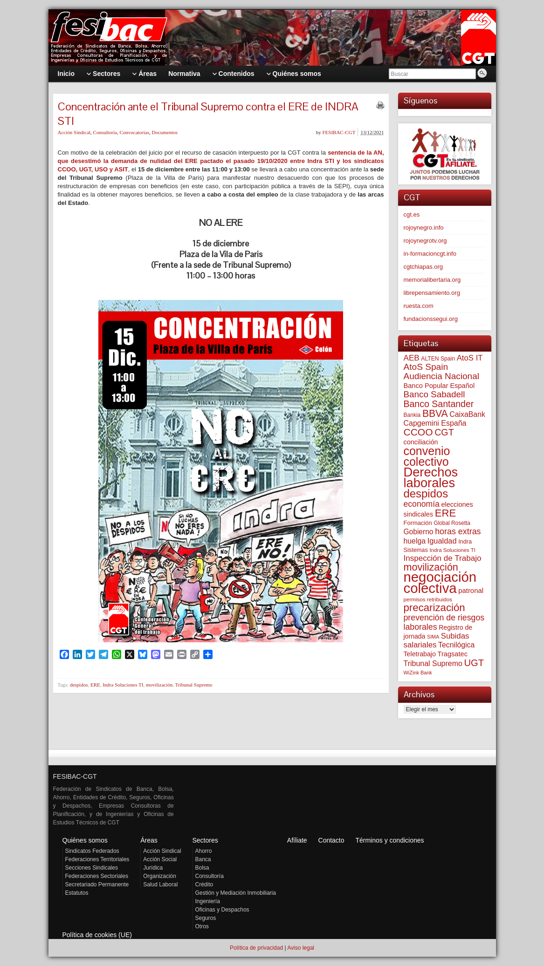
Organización (159, 876)
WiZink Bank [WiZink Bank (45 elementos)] (418, 672)
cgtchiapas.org (423, 266)
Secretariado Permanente (97, 884)
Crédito (204, 884)
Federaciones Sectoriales (96, 876)
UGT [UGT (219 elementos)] (474, 663)
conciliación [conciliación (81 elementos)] (421, 442)
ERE (95, 684)
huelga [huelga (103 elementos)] (415, 541)
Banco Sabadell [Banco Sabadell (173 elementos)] (434, 394)
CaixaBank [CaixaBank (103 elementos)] (467, 414)
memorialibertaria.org (432, 279)
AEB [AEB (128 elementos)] (412, 358)
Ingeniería (207, 901)
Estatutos (77, 893)
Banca (203, 859)
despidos (79, 684)
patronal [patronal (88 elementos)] (470, 590)
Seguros (205, 918)
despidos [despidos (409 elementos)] (426, 493)
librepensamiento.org (432, 292)
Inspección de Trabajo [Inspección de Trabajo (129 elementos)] (443, 558)
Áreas (149, 840)
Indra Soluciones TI (123, 684)
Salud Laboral (160, 884)
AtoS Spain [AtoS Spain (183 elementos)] (426, 367)
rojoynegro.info (424, 227)
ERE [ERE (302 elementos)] (445, 513)
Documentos (164, 132)
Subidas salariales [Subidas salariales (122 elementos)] (436, 640)
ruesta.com (419, 305)
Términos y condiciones (389, 840)
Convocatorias (134, 132)
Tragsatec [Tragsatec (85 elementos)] (453, 654)
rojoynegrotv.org (425, 240)
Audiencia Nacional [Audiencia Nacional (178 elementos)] (441, 376)
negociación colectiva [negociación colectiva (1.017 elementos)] (440, 582)
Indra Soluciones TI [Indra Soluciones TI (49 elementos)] (452, 550)
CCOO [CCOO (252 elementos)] (418, 432)
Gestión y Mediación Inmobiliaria (235, 893)
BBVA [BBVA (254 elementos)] (435, 413)
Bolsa (202, 867)
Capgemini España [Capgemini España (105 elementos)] (435, 423)
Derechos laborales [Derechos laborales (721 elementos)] (431, 477)
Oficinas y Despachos (222, 909)
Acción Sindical (74, 132)
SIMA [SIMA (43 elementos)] (433, 636)
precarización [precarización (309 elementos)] (434, 607)
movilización (159, 684)
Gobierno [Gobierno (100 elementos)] (419, 532)
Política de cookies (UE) (97, 935)
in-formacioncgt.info (430, 253)
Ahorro (203, 851)
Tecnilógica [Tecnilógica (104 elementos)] (456, 645)
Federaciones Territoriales (97, 859)
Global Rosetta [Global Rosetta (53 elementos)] (452, 523)
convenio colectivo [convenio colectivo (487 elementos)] (427, 456)
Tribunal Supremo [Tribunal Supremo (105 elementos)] (433, 663)
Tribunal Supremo (194, 684)
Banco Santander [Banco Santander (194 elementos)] (439, 404)
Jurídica (153, 867)
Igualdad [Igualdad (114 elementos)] (442, 541)
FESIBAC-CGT (338, 132)
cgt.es (412, 214)
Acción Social (160, 859)
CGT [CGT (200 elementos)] (444, 432)
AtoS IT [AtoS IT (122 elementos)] (470, 358)
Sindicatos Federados (92, 851)
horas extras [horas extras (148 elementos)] (458, 531)
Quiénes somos (85, 840)
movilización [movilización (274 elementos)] (431, 567)
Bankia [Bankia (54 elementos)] (412, 415)
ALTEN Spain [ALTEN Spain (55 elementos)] (438, 358)
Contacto (331, 840)
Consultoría (105, 132)
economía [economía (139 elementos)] (422, 504)
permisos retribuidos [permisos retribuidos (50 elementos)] (428, 599)
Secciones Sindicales (91, 867)
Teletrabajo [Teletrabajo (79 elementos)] (420, 654)
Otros (202, 926)
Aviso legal (300, 948)
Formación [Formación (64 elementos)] (418, 522)
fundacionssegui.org (431, 318)
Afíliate (297, 840)
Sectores (205, 840)
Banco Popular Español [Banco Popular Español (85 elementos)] (439, 385)
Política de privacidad (256, 948)
